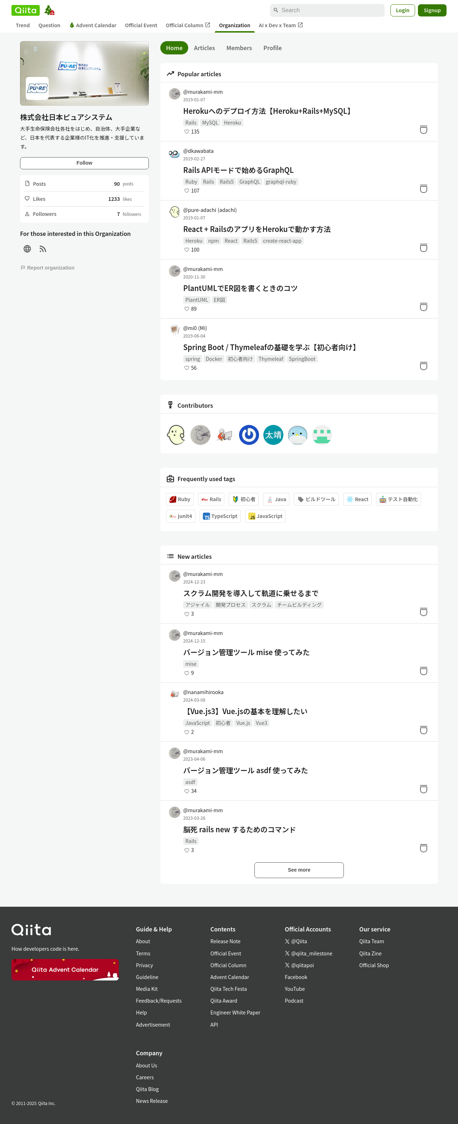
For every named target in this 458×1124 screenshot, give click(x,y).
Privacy (144, 965)
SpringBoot (302, 358)
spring (192, 358)
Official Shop (374, 965)
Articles (204, 47)
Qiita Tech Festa (228, 988)
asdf (190, 781)
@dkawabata (198, 150)
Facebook (296, 976)
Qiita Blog (147, 1088)
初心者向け (240, 358)
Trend (23, 25)
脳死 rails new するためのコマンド (239, 829)
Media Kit (147, 988)
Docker (214, 358)
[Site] (27, 249)
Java (276, 499)
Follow (84, 163)
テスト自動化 (398, 499)
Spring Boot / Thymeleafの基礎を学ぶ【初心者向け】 (271, 347)
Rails (190, 122)
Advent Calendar (93, 25)
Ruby (191, 181)
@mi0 (195, 327)
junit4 (180, 516)
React (231, 240)
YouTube (295, 988)
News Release (152, 1100)
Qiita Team (371, 941)
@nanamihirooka (203, 692)
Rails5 (227, 181)
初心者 (243, 499)
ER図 (219, 299)
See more (299, 870)
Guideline (147, 976)
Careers (145, 1077)
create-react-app (282, 240)
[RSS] (43, 249)
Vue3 (261, 722)
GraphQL (249, 181)
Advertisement (153, 1024)
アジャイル (197, 604)
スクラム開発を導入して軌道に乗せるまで (251, 593)
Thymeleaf (271, 358)
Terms (143, 953)
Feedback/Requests (159, 1000)
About (143, 941)
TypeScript (220, 516)
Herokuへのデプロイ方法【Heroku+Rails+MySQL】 (268, 111)
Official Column (188, 25)
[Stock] (423, 129)
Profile (272, 47)
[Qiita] (25, 10)
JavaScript (265, 516)
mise (190, 663)
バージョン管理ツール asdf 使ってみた (245, 770)
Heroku (232, 122)
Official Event (141, 25)
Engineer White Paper (235, 1012)
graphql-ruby (281, 181)
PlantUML (196, 299)
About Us (146, 1065)
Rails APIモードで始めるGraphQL (238, 170)
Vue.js (243, 722)
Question (49, 25)
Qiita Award (223, 1000)
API (214, 1024)
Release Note (225, 941)
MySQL (210, 122)
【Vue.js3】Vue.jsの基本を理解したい (245, 711)
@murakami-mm (203, 91)
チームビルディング (299, 604)
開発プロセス (231, 604)
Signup (432, 10)
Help (141, 1012)
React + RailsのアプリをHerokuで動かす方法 (257, 229)
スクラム (262, 604)
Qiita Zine (370, 953)
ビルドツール (316, 499)
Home (174, 47)
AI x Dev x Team (281, 25)
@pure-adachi (210, 209)
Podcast (294, 1000)
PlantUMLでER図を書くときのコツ (240, 288)
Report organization (47, 268)
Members (239, 47)
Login (403, 10)
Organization (234, 25)
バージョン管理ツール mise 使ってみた (246, 652)
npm (213, 240)
